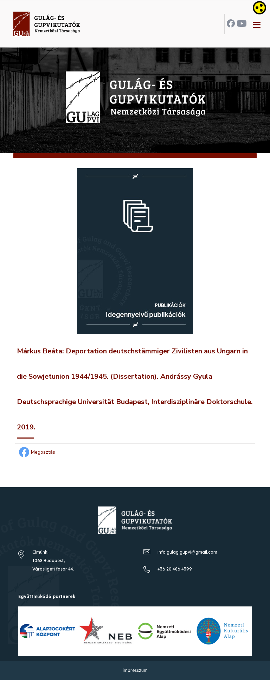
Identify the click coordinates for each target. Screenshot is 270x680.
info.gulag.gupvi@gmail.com (187, 552)
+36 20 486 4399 (175, 569)
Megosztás (36, 452)
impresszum (135, 670)
